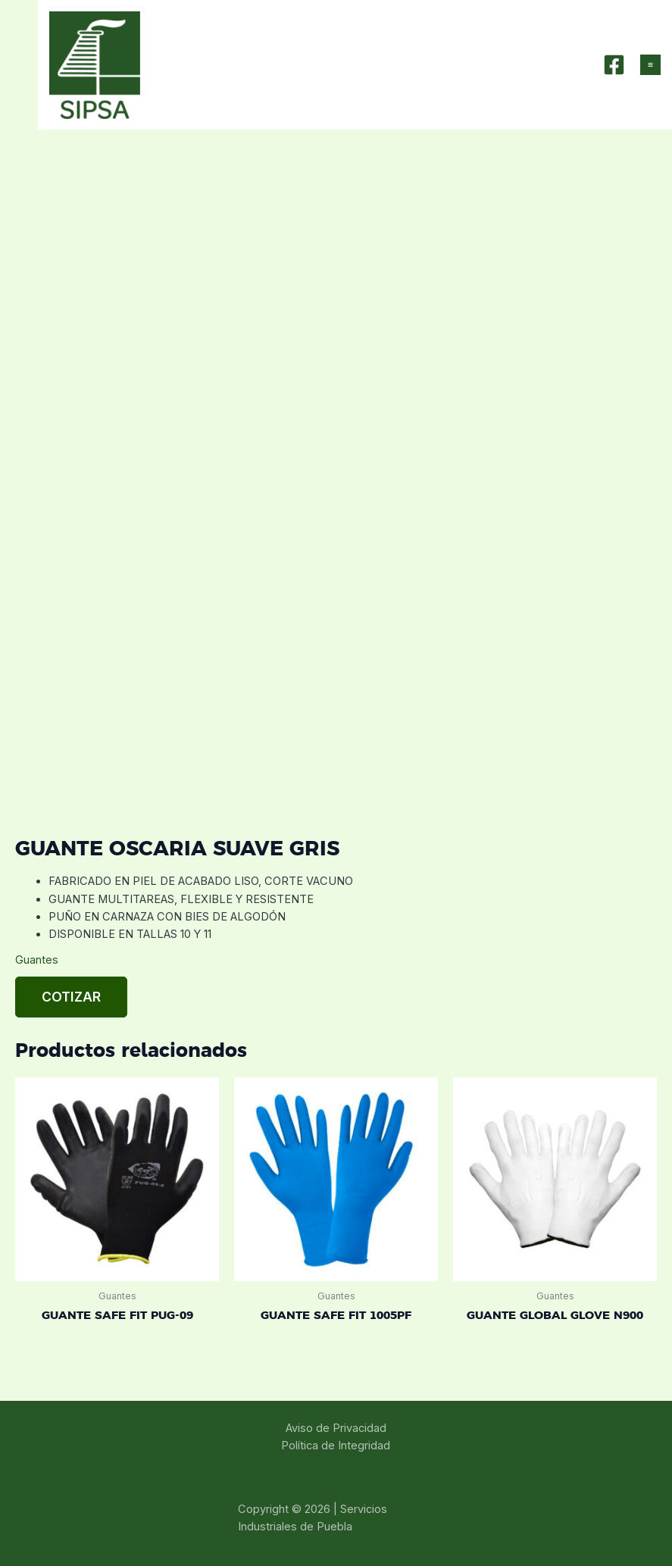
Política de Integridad (335, 1445)
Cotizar (71, 997)
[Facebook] (614, 65)
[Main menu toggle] (650, 65)
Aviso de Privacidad (336, 1428)
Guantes (36, 960)
